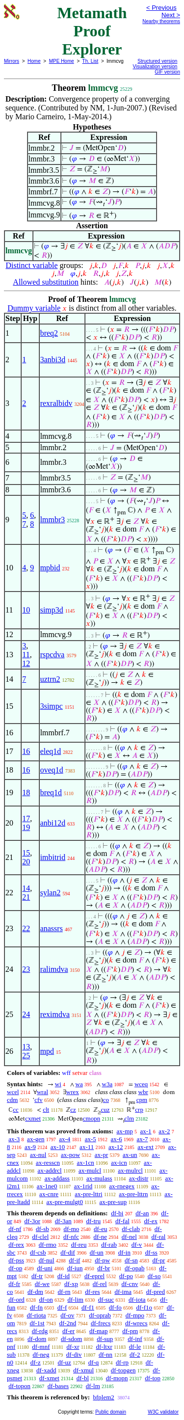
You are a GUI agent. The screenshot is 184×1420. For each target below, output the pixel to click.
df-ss (151, 1252)
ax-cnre (48, 1194)
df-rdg (40, 1331)
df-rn (64, 1291)
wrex (72, 1092)
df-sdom (71, 1338)
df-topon (19, 1386)
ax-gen (35, 1139)
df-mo (71, 1228)
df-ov (67, 1315)
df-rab (109, 1244)
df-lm (93, 1386)
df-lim (75, 1299)
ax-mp (125, 1131)
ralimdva (54, 969)
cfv (38, 1099)
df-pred (155, 1291)
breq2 (49, 333)
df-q (93, 1362)
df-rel (100, 1283)
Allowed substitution (46, 282)
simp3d (51, 610)
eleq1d (50, 751)
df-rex (16, 1244)
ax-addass (57, 1178)
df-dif (67, 1252)
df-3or (33, 1221)
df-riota (36, 1315)
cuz (105, 1109)
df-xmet (49, 1378)
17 (26, 818)
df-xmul (83, 1370)
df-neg (40, 1354)
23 (26, 969)
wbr (143, 1092)
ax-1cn (85, 1162)
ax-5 (90, 1139)
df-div (74, 1354)
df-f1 (87, 1307)
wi (58, 1084)
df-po (126, 1276)
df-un (97, 1252)
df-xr (72, 1346)
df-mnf (41, 1346)
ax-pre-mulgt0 (65, 1202)
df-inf (135, 1338)
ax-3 (14, 1139)
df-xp (71, 1283)
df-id (63, 1276)
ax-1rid (83, 1186)
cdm (12, 1099)
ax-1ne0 (47, 1186)
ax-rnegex (121, 1186)
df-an (142, 1213)
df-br (103, 1268)
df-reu (79, 1244)
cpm (141, 1099)
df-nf (14, 1228)
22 (26, 928)
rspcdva (52, 654)
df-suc (106, 1299)
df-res (92, 1291)
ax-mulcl (90, 1170)
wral (42, 1092)
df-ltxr (104, 1346)
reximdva (55, 1014)
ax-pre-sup (113, 1202)
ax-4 (64, 1139)
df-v (136, 1244)
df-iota (137, 1299)
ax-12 (115, 1147)
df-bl (83, 1378)
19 (26, 827)
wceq (141, 1084)
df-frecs (100, 1323)
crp (139, 1109)
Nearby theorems (161, 21)
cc (16, 1109)
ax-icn (119, 1162)
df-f (62, 1307)
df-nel (129, 1236)
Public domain (110, 1412)
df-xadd (46, 1370)
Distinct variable (31, 265)
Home (34, 61)
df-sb (42, 1228)
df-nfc (71, 1236)
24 (26, 1014)
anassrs (51, 928)
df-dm (35, 1291)
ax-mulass (99, 1178)
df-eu (100, 1228)
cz (73, 1109)
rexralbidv (56, 403)
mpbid (50, 567)
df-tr (37, 1276)
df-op (15, 1268)
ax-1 (146, 1131)
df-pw (102, 1260)
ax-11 (86, 1147)
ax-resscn (48, 1162)
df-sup (105, 1338)
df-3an (63, 1221)
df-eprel (94, 1276)
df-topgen (123, 1370)
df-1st (36, 1323)
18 (26, 792)
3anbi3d (53, 359)
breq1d (51, 792)
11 (25, 654)
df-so (154, 1276)
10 (26, 610)
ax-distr (139, 1178)
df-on (46, 1299)
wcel (13, 1092)
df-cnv (129, 1283)
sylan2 (50, 892)
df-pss (16, 1260)
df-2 (135, 1354)
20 (26, 861)
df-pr (158, 1260)
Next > (170, 15)
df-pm (130, 1331)
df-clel (40, 1236)
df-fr (14, 1283)
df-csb (38, 1252)
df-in (124, 1252)
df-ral (159, 1236)
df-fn (36, 1307)
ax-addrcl (50, 1170)
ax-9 (30, 1147)
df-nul (46, 1260)
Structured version (157, 61)
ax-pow (70, 1154)
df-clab (131, 1228)
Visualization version (154, 66)
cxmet (33, 1118)
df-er (68, 1331)
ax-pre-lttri (88, 1194)
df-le (135, 1346)
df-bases (58, 1386)
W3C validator (163, 1412)
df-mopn (117, 1378)
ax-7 (142, 1139)
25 (26, 1055)
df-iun (75, 1268)
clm (129, 1118)
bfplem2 (103, 1397)
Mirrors (11, 61)
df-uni (45, 1268)
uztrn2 (50, 679)
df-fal (122, 1221)
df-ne (100, 1236)
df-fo (115, 1307)
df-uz (64, 1362)
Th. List (90, 61)
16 (26, 751)
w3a (107, 1084)
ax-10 (58, 1147)
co (106, 1099)
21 (26, 897)
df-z (35, 1362)
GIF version (167, 72)
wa (79, 1084)
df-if (74, 1260)
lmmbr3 (52, 519)
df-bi (117, 1213)
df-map (98, 1331)
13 (26, 1047)
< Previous (161, 7)
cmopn (91, 1118)
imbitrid (53, 857)
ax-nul (38, 1154)
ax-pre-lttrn (133, 1194)
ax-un (130, 1154)
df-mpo (135, 1315)
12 (26, 663)
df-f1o (144, 1307)
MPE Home (61, 61)
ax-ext (145, 1147)
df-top (152, 1378)
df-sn (131, 1260)
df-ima (122, 1291)
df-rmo (47, 1244)
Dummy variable (33, 308)
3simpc (51, 706)
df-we (42, 1283)
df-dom (36, 1338)
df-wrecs (136, 1323)
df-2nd (67, 1323)
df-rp (122, 1362)
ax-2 (164, 1131)
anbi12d (53, 823)
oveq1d (51, 770)
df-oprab (100, 1315)
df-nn (105, 1354)
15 (26, 853)
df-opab (134, 1268)
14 (26, 888)
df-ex (151, 1221)
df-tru (93, 1221)
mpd (47, 1051)
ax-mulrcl (130, 1170)
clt (46, 1109)
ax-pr (101, 1154)
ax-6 (116, 1139)
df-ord (16, 1299)
